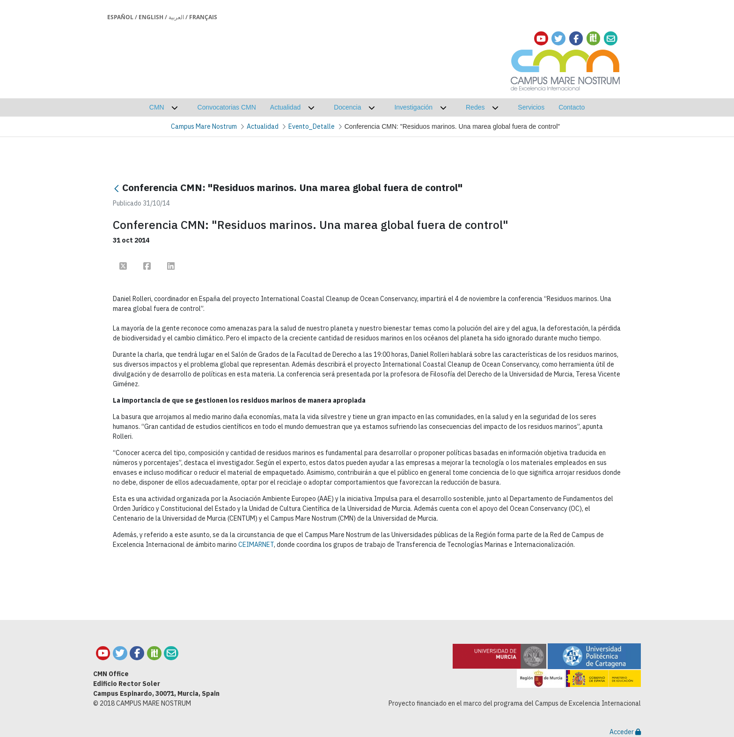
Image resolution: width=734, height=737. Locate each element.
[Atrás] (116, 188)
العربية (176, 17)
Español (120, 17)
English (151, 17)
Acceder (625, 732)
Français (203, 17)
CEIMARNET (256, 544)
